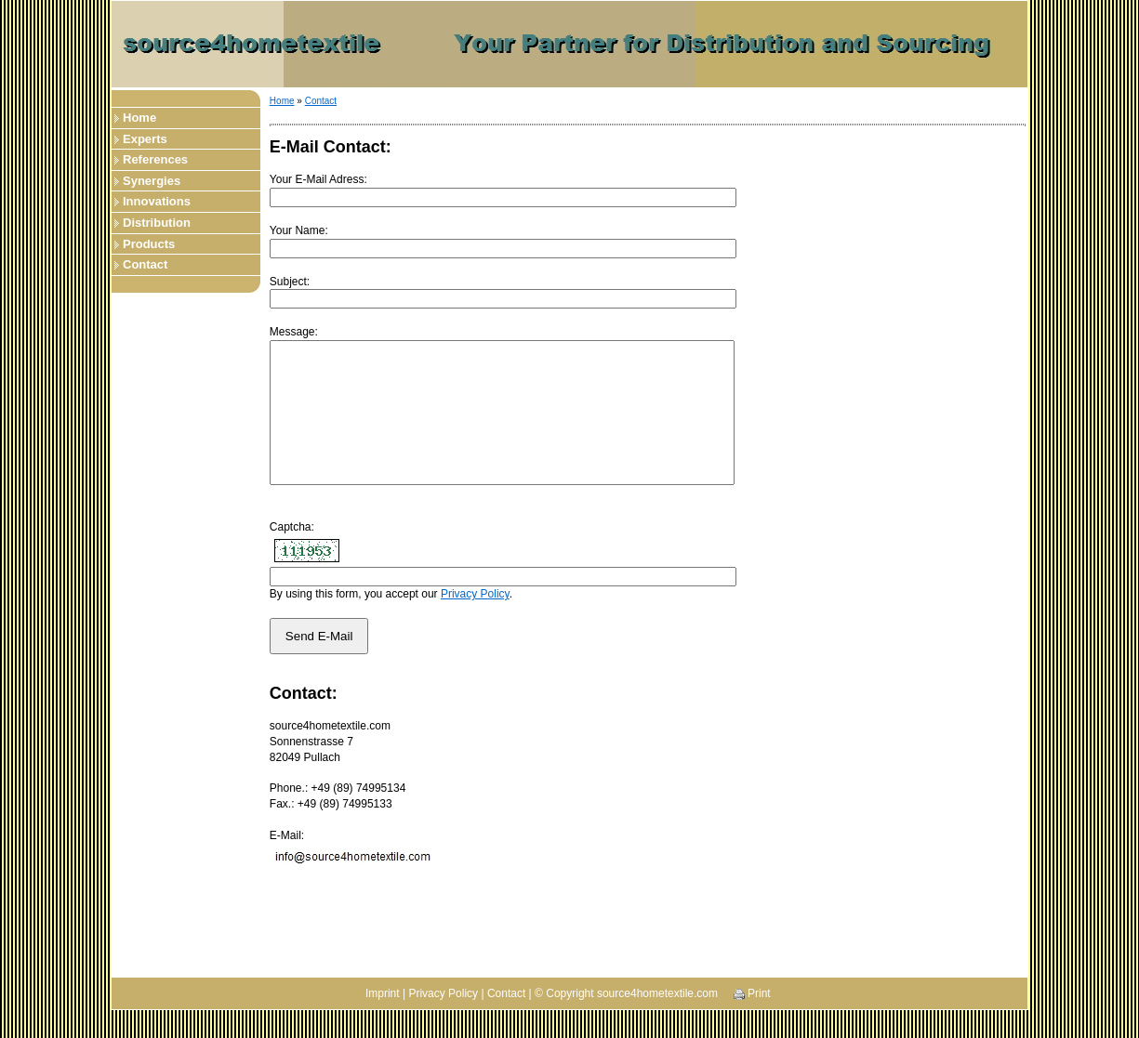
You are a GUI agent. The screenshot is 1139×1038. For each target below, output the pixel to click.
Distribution (157, 223)
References (155, 159)
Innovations (157, 201)
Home (139, 118)
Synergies (151, 181)
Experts (145, 139)
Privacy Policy (475, 621)
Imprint (382, 1021)
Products (149, 244)
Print (752, 1021)
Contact (145, 264)
